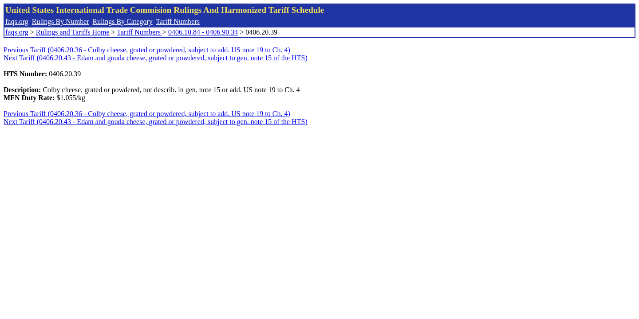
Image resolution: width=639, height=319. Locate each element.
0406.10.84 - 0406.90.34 (203, 32)
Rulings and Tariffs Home (73, 32)
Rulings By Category (123, 21)
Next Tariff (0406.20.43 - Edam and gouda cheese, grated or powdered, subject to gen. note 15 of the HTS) (156, 58)
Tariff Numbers (178, 21)
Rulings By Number (60, 21)
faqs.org (16, 21)
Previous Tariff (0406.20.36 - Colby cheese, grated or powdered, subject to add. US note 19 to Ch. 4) (147, 50)
